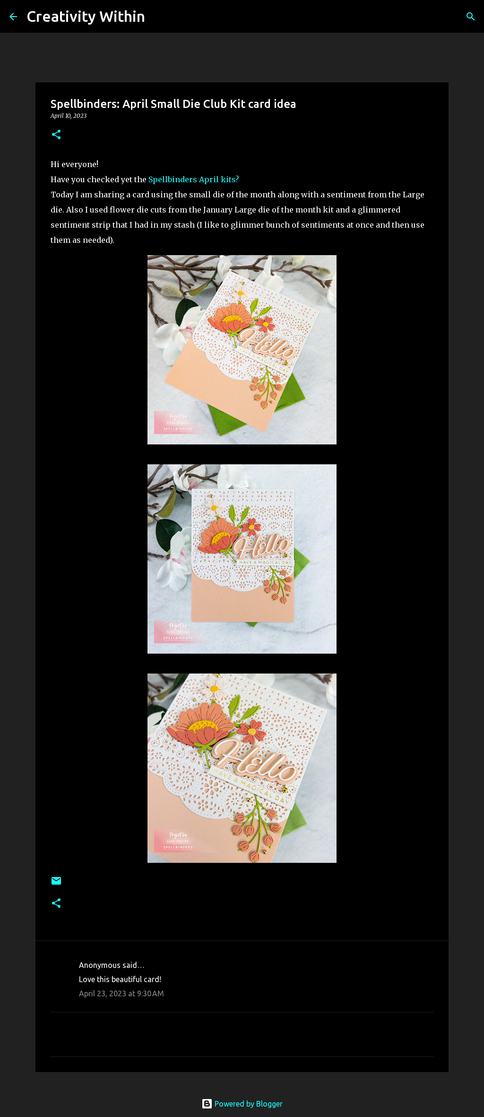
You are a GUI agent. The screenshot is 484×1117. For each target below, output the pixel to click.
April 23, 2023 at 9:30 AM (121, 993)
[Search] (158, 16)
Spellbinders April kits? (193, 179)
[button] (56, 135)
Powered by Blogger (242, 1103)
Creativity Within (85, 16)
